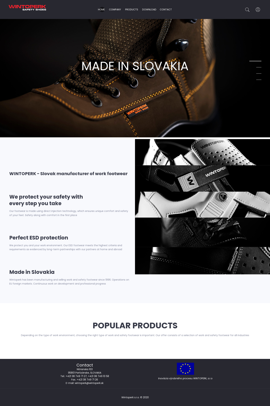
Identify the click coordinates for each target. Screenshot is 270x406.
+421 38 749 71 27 (76, 376)
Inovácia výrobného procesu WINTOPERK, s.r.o (185, 378)
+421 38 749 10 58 (98, 376)
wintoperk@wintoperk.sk (89, 383)
